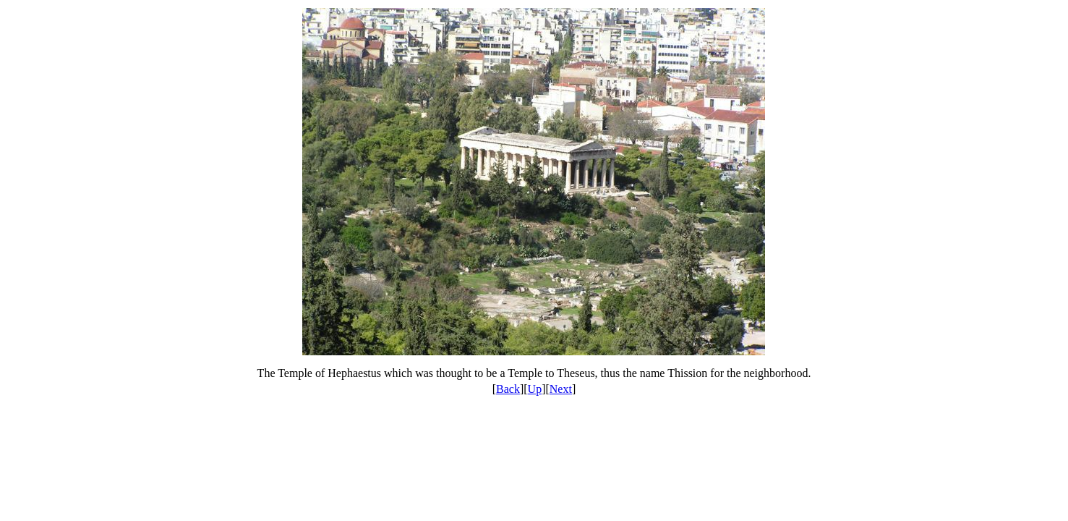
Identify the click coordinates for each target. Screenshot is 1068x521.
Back (508, 389)
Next (561, 389)
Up (535, 389)
